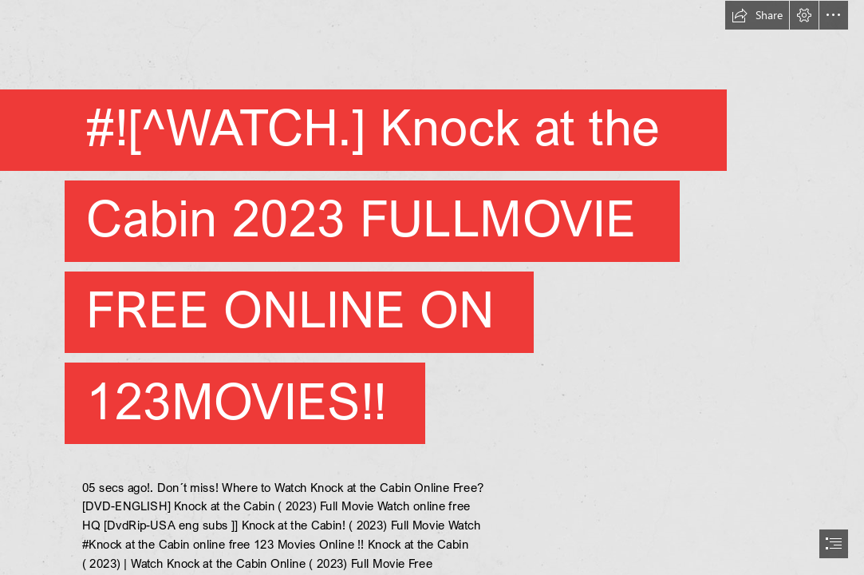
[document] (432, 287)
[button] (757, 15)
